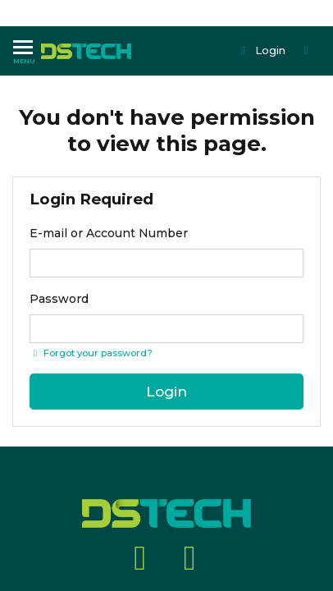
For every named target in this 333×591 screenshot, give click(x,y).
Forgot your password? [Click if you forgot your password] (91, 353)
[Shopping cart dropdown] (307, 50)
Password (59, 298)
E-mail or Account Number (109, 233)
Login (262, 50)
